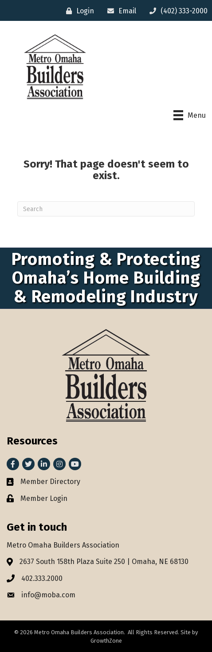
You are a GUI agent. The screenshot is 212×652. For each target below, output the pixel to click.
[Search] (106, 208)
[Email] (119, 11)
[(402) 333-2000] (176, 11)
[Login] (78, 11)
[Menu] (189, 115)
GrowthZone (106, 640)
